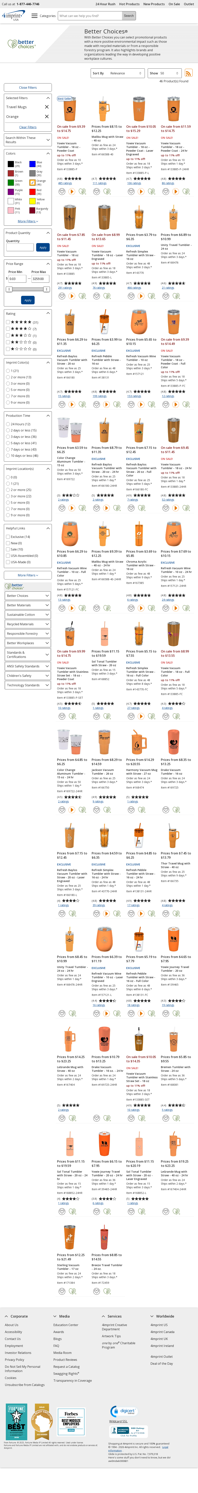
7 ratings (133, 499)
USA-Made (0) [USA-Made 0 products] (21, 562)
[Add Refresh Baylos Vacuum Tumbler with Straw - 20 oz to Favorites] (62, 404)
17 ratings (134, 905)
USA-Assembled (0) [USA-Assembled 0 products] (24, 556)
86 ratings (168, 183)
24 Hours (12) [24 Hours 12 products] (20, 424)
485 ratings (65, 183)
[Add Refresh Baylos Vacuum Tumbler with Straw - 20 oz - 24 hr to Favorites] (96, 508)
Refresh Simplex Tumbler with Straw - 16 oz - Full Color (140, 671)
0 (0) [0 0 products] (14, 477)
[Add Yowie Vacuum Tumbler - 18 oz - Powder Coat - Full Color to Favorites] (165, 404)
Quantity (13, 241)
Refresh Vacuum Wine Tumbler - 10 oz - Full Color (72, 571)
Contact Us (13, 1339)
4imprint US (159, 1325)
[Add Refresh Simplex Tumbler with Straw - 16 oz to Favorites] (131, 296)
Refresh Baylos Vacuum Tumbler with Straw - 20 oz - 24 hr (107, 468)
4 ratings (168, 708)
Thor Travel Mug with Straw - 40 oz (175, 865)
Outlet (190, 4)
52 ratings (168, 499)
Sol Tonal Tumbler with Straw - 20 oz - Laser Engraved (139, 1175)
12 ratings (168, 396)
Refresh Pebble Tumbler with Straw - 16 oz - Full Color (140, 977)
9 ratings (98, 801)
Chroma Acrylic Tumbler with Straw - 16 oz (140, 565)
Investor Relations (18, 1353)
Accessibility (13, 1332)
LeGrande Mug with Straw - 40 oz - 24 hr (174, 1173)
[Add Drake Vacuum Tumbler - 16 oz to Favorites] (165, 809)
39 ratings (99, 905)
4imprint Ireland (162, 1346)
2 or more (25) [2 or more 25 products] (21, 490)
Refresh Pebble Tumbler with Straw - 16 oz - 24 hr (140, 873)
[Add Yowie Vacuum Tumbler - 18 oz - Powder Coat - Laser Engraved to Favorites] (131, 191)
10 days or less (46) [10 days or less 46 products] (24, 456)
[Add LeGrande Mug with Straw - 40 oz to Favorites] (62, 1118)
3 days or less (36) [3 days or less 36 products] (24, 437)
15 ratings (64, 396)
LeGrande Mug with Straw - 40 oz (70, 1069)
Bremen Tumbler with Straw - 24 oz (175, 1069)
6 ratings (133, 599)
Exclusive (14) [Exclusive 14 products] (20, 537)
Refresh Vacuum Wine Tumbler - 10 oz (141, 358)
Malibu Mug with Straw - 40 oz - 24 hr (107, 563)
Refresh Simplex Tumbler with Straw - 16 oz (140, 255)
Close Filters (28, 87)
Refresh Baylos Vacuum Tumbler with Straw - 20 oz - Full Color (141, 470)
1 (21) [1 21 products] (15, 371)
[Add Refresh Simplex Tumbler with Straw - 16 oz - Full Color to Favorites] (131, 716)
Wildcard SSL (118, 1415)
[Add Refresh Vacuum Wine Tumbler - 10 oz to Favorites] (131, 404)
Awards (58, 1332)
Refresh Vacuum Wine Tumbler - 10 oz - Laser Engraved (107, 977)
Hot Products (129, 4)
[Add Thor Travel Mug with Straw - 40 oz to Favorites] (165, 913)
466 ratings (134, 287)
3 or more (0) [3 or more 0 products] (20, 383)
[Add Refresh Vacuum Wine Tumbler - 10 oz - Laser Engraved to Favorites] (96, 1013)
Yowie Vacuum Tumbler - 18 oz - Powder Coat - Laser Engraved (139, 148)
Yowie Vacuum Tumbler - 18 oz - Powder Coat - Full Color (173, 361)
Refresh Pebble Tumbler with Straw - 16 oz (106, 359)
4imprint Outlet (161, 1356)
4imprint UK (159, 1339)
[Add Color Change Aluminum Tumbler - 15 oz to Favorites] (62, 508)
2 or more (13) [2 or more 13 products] (21, 377)
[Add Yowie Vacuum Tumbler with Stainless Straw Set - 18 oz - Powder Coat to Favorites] (62, 716)
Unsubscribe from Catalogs (25, 1385)
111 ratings (100, 183)
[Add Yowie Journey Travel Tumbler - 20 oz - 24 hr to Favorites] (96, 1211)
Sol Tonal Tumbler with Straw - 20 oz (104, 663)
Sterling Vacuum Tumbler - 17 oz (68, 1267)
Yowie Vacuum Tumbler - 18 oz (68, 253)
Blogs (57, 1339)
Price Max (39, 272)
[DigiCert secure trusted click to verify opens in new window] (125, 1404)
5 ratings (168, 1110)
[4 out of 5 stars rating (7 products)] (27, 329)
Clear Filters (28, 127)
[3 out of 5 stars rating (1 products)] (27, 335)
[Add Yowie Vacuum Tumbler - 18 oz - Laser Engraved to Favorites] (96, 296)
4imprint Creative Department (114, 1327)
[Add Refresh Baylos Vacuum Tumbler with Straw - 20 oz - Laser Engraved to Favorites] (62, 913)
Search (129, 15)
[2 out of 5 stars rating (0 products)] (27, 342)
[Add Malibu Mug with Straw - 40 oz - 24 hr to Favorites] (96, 608)
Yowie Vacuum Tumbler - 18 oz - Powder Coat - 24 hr (174, 146)
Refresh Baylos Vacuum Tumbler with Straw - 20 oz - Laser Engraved (72, 875)
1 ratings (98, 708)
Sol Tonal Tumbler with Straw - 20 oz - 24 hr (72, 1175)
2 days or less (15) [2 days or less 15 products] (24, 430)
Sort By (98, 73)
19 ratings (168, 1005)
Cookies (11, 1378)
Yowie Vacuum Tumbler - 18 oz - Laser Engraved (107, 255)
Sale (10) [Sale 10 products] (17, 549)
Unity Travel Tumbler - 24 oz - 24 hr (72, 968)
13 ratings (64, 599)
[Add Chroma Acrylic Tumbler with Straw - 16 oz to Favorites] (131, 608)
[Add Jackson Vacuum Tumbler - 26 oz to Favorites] (96, 809)
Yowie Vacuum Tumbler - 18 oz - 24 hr (176, 466)
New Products (154, 4)
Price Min (15, 272)
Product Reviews (65, 1360)
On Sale (174, 4)
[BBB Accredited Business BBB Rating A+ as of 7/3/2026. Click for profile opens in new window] (128, 1424)
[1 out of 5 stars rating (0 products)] (27, 349)
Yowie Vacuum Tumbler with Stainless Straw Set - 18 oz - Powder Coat (72, 673)
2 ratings (64, 499)
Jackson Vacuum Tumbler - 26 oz (103, 771)
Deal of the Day (161, 1363)
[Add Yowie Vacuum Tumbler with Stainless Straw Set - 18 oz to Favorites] (131, 1118)
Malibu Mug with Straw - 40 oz (107, 138)
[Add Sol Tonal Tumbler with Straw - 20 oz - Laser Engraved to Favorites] (131, 1211)
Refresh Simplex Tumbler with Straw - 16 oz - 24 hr (106, 873)
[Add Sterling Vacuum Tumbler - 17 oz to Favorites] (62, 1291)
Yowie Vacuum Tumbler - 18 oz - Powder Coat (68, 146)
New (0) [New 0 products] (16, 543)
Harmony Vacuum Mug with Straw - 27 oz (141, 771)
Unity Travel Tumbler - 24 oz (176, 246)
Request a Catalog (66, 1367)
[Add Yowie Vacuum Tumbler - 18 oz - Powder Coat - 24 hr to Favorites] (165, 191)
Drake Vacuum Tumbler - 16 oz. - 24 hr (107, 1069)
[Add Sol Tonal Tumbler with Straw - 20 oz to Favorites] (96, 716)
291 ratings (65, 287)
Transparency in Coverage (73, 1381)
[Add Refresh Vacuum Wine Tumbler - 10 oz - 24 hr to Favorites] (165, 608)
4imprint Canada (162, 1332)
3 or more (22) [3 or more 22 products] (21, 496)
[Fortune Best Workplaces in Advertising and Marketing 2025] (16, 1415)
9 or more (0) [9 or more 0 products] (20, 402)
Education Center (65, 1325)
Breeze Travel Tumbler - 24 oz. (107, 1267)
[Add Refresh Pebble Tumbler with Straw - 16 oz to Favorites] (96, 404)
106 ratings (134, 183)
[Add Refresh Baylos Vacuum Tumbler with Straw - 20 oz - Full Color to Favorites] (131, 508)
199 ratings (100, 396)
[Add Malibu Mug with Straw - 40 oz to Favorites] (96, 191)
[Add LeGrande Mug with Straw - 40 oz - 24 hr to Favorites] (165, 1211)
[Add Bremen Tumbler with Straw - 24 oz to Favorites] (165, 1118)
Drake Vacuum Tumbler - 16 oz (171, 771)
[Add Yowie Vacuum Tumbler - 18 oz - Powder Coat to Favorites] (62, 191)
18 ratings (134, 1005)
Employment (14, 1346)
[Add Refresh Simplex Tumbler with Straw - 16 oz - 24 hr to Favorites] (96, 913)
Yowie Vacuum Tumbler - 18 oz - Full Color (175, 671)
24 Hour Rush (105, 4)
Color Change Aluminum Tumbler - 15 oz (71, 461)
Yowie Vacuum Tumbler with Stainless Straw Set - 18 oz (142, 1077)
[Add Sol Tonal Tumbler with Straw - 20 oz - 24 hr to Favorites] (62, 1211)
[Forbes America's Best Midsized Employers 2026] (71, 1415)
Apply (43, 247)
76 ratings (99, 287)
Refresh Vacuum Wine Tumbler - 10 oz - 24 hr (176, 570)
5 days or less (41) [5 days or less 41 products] (24, 443)
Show (154, 73)
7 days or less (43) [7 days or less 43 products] (24, 449)
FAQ (56, 1346)
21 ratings (168, 287)
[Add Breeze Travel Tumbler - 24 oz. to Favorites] (96, 1291)
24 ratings (168, 599)
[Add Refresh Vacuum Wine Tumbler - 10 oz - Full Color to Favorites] (62, 608)
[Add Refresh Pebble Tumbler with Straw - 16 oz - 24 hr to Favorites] (131, 913)
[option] (17, 164)
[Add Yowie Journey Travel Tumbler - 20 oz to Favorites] (165, 1013)
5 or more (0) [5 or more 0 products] (20, 390)
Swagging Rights (66, 1373)
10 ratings (64, 708)
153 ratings (134, 396)
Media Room (62, 1353)
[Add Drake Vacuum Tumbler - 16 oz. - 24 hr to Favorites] (96, 1118)
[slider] (9, 289)
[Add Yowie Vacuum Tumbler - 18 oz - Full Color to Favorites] (165, 716)
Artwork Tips (111, 1336)
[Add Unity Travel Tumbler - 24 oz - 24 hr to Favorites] (62, 1013)
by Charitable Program (118, 1345)
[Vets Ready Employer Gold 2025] (42, 1415)
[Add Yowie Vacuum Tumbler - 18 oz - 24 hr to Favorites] (165, 508)
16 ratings (99, 1005)
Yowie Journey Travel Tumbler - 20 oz (175, 968)
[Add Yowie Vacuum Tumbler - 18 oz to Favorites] (62, 296)
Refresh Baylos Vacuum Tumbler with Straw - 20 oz (72, 359)
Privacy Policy (15, 1360)
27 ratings (134, 708)
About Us (11, 1325)
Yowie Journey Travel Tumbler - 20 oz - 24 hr (107, 1173)
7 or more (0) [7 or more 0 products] (20, 396)
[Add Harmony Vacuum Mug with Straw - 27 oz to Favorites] (131, 809)
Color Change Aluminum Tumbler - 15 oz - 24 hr (71, 773)
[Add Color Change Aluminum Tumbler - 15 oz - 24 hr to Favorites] (62, 809)
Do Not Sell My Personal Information (22, 1369)
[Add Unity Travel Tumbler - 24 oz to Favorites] (165, 296)
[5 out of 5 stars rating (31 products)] (27, 322)
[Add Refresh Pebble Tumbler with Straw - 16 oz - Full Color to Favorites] (131, 1013)
